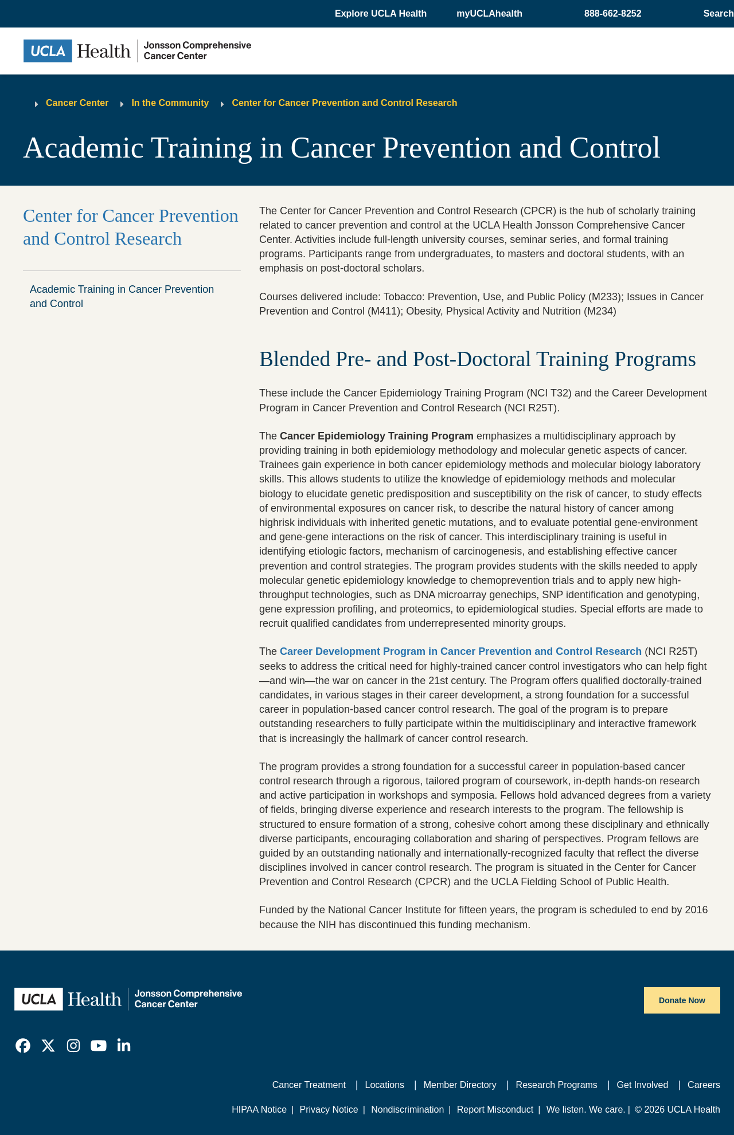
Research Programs (557, 1085)
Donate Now (682, 1000)
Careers (704, 1085)
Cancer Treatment (309, 1085)
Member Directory (460, 1085)
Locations (385, 1085)
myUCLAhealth (489, 13)
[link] (23, 1045)
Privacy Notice (328, 1109)
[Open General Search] (716, 14)
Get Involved (643, 1085)
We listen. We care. (586, 1109)
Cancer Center (77, 103)
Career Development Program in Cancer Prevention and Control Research (461, 651)
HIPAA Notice (259, 1109)
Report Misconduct (495, 1109)
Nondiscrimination (407, 1109)
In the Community (170, 103)
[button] (382, 13)
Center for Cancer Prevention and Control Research (344, 103)
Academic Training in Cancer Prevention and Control (122, 296)
